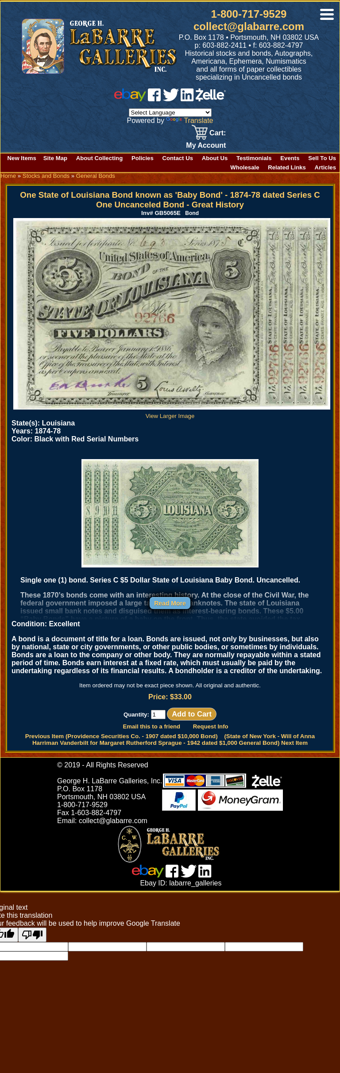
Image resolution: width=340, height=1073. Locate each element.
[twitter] (171, 99)
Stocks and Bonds (46, 175)
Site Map (55, 158)
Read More (170, 603)
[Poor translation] (32, 934)
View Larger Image (172, 412)
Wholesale (244, 167)
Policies (142, 158)
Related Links (287, 167)
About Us (215, 158)
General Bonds (95, 175)
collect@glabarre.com (248, 26)
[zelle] (211, 99)
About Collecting (99, 158)
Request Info (210, 726)
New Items (22, 158)
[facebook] (154, 99)
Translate (189, 120)
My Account (206, 145)
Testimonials (254, 158)
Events (289, 158)
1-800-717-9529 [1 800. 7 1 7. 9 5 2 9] (249, 14)
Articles (325, 167)
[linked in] (187, 99)
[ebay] (130, 99)
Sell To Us (322, 158)
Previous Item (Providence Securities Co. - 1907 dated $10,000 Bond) (121, 736)
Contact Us (177, 158)
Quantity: (145, 714)
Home (8, 175)
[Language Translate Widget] (170, 112)
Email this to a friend (151, 726)
